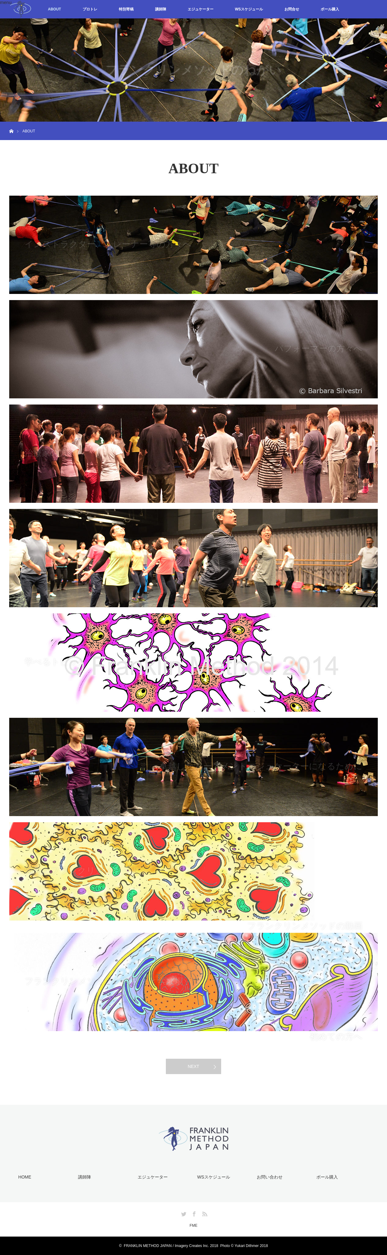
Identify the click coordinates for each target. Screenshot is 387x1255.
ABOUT (54, 9)
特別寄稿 (126, 9)
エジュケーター (200, 9)
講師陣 (160, 9)
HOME (24, 1177)
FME (193, 1225)
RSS (204, 1213)
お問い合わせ (270, 1177)
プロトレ (90, 9)
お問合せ (291, 9)
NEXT (193, 1066)
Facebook (193, 1213)
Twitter (183, 1213)
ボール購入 (330, 9)
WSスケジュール (249, 9)
